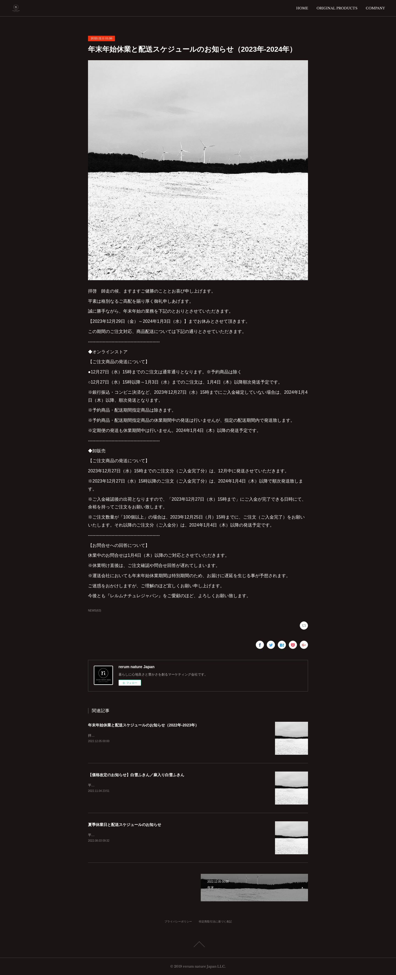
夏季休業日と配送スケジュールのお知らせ (124, 824)
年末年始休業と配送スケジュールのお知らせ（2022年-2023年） (143, 725)
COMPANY (375, 8)
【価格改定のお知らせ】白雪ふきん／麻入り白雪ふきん (136, 775)
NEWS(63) (94, 610)
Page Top (198, 944)
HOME (302, 8)
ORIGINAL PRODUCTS (337, 8)
